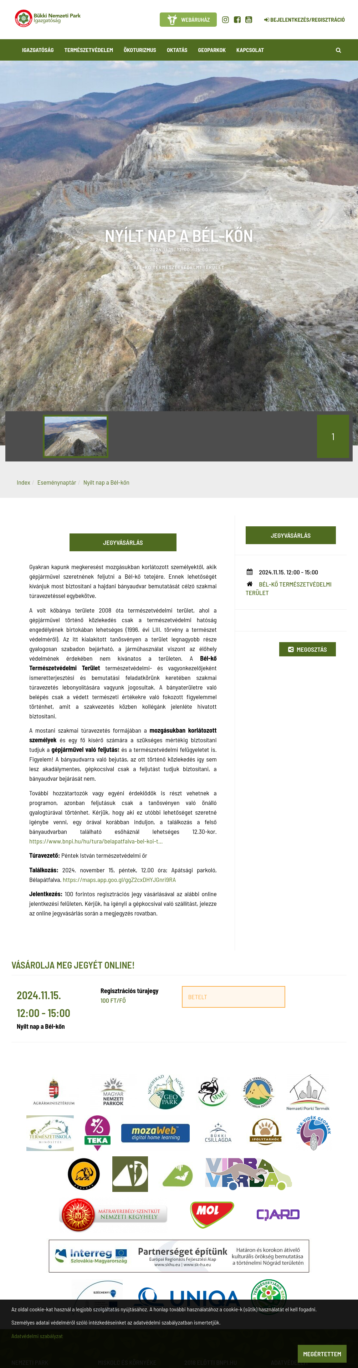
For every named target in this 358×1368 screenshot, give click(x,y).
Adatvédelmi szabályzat (37, 1335)
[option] (75, 436)
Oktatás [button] (177, 49)
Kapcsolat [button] (250, 49)
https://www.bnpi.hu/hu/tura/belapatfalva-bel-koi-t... (96, 841)
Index (23, 482)
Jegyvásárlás (123, 542)
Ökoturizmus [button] (140, 49)
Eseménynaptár (56, 482)
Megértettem (322, 1354)
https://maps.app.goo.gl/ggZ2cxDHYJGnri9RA (119, 879)
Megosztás (307, 649)
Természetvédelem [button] (89, 49)
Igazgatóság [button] (38, 49)
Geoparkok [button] (212, 49)
